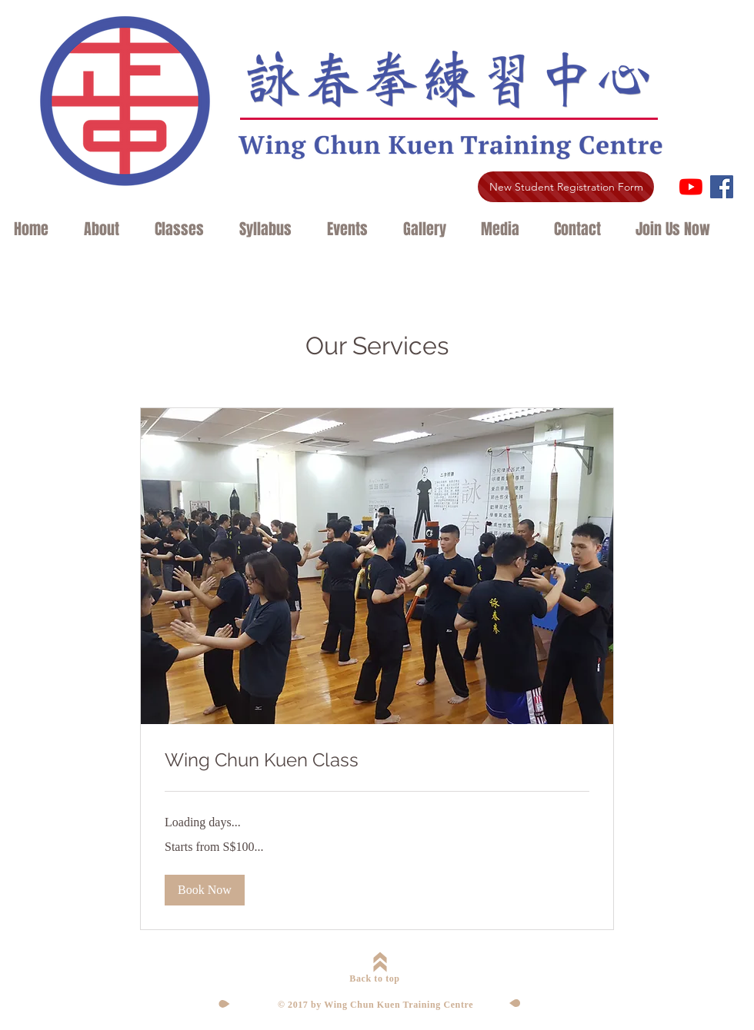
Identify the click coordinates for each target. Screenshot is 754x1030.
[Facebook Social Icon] (721, 186)
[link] (377, 760)
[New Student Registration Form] (566, 186)
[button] (107, 229)
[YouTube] (690, 186)
